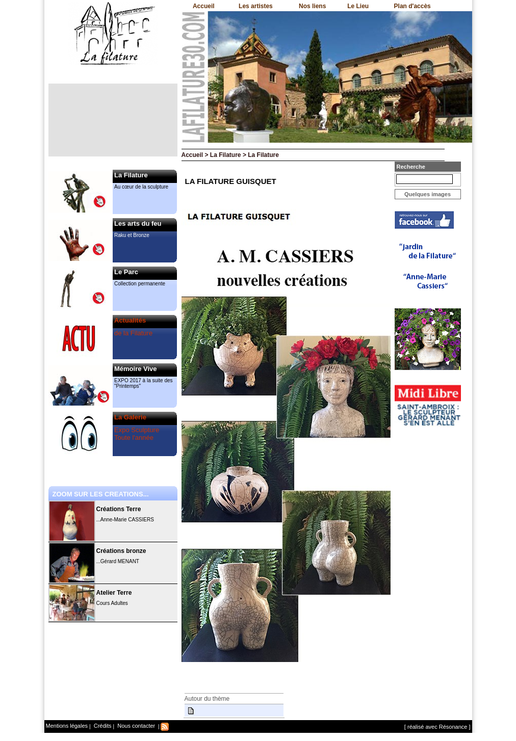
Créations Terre (118, 509)
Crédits (102, 726)
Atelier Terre (114, 592)
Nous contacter (135, 726)
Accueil (204, 6)
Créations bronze (121, 550)
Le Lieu (358, 6)
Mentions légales (67, 726)
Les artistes (256, 6)
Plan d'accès (412, 6)
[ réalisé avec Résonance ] (437, 727)
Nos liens (312, 6)
